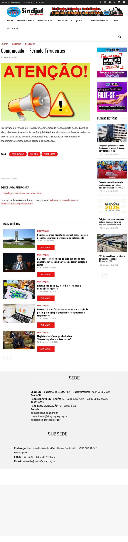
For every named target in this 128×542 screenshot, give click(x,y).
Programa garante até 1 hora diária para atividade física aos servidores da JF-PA (112, 148)
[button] (120, 37)
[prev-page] (5, 358)
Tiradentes (49, 154)
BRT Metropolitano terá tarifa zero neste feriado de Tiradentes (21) (112, 259)
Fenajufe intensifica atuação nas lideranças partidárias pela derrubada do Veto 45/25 (112, 185)
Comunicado (18, 154)
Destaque (30, 44)
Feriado (34, 154)
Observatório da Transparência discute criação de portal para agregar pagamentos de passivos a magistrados (62, 312)
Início (5, 44)
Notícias (16, 44)
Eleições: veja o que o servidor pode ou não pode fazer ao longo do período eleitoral (111, 222)
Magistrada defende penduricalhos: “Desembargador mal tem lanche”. (55, 337)
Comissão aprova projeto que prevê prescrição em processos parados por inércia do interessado (62, 236)
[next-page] (11, 358)
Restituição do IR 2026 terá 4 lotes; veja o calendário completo (59, 287)
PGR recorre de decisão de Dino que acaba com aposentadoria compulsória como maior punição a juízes (62, 261)
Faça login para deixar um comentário (22, 193)
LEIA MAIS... (46, 247)
